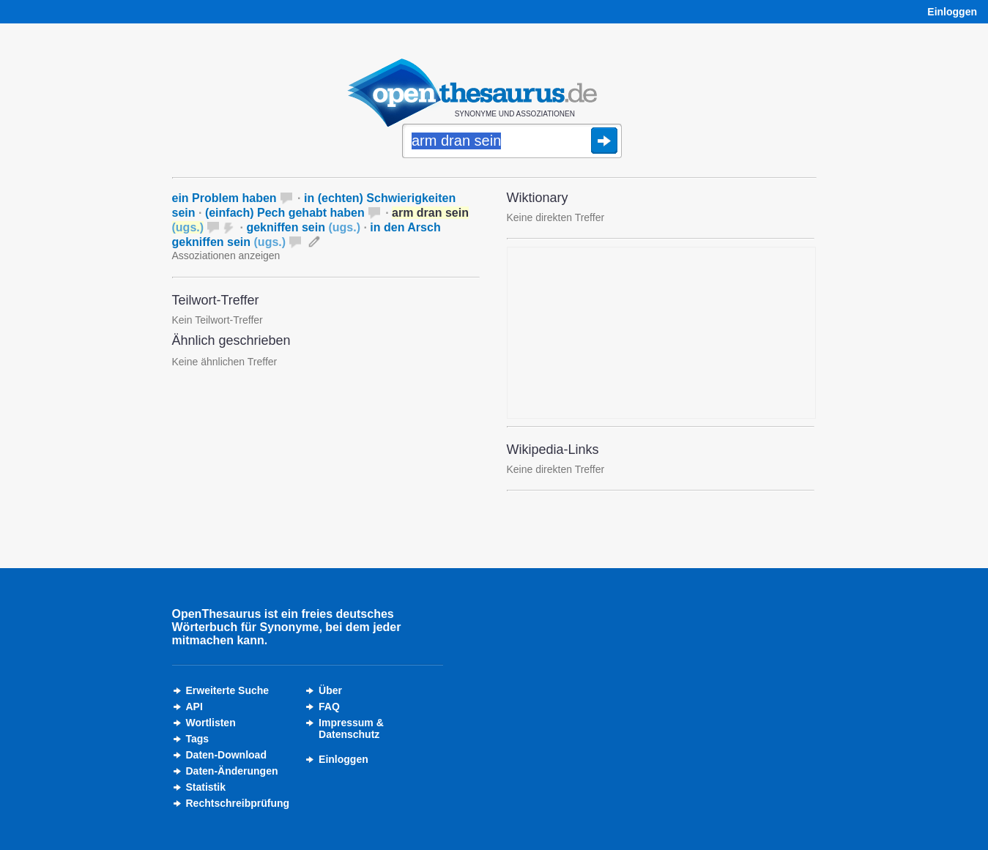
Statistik (206, 787)
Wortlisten (211, 722)
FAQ (329, 706)
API (194, 706)
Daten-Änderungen (232, 771)
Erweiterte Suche (228, 690)
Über (330, 690)
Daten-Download (226, 755)
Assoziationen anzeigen (226, 255)
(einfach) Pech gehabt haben (285, 212)
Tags (197, 739)
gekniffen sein (303, 227)
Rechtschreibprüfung (238, 803)
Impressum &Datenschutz (351, 728)
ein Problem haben (224, 198)
